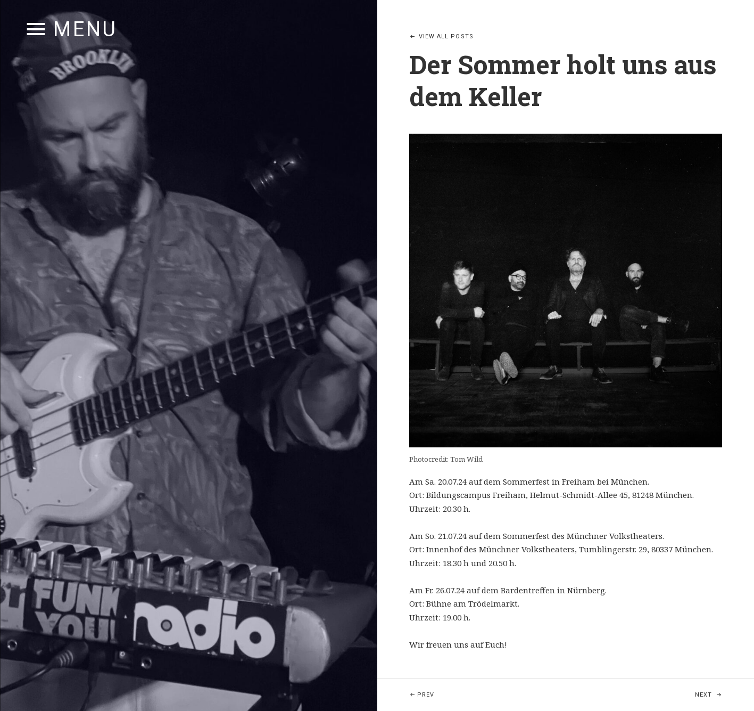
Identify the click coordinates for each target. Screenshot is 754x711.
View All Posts (446, 36)
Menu (85, 29)
